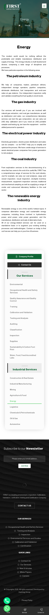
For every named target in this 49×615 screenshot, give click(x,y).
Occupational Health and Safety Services (24, 291)
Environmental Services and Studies (24, 538)
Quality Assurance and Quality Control (23, 299)
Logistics (14, 407)
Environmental (16, 284)
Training (13, 307)
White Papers (24, 572)
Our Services (24, 565)
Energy (13, 401)
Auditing (13, 324)
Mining (13, 390)
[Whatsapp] (7, 608)
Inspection (14, 335)
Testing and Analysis (19, 318)
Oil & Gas (14, 418)
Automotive (15, 424)
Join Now (24, 466)
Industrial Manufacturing (21, 384)
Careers (24, 576)
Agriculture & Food (18, 395)
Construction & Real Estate (22, 378)
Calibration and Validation (21, 312)
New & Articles (24, 568)
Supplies (14, 341)
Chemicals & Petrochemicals (22, 413)
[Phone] (7, 600)
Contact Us (24, 561)
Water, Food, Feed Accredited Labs (23, 356)
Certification (24, 546)
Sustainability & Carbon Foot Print (22, 348)
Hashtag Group (24, 592)
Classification (16, 330)
